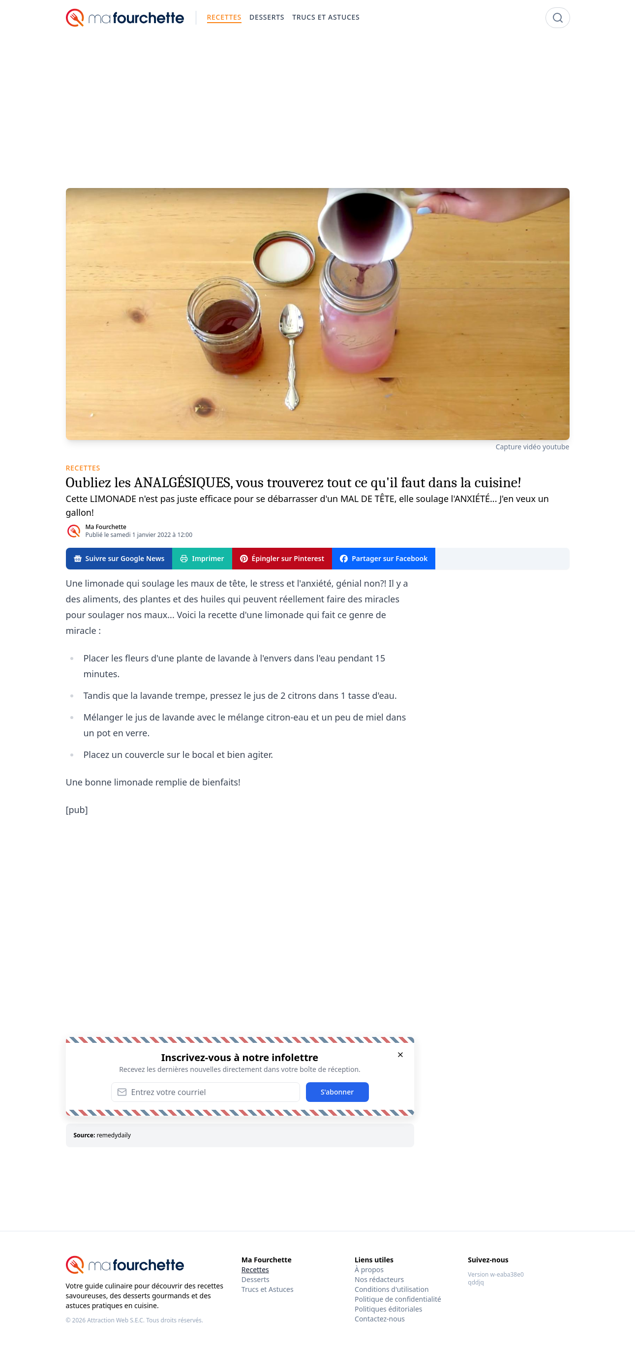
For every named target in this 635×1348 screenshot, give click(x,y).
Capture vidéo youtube (533, 446)
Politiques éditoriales (388, 1309)
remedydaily (113, 1135)
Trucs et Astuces (268, 1289)
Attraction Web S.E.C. (116, 1320)
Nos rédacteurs (379, 1279)
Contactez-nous (380, 1318)
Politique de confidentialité (398, 1299)
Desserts (256, 1279)
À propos (369, 1269)
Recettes (255, 1269)
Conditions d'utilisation (392, 1289)
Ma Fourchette (106, 527)
